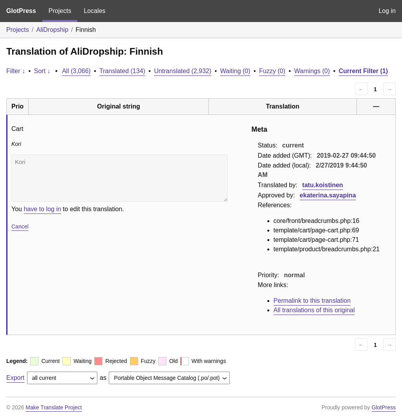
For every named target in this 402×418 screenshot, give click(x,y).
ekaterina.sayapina (328, 195)
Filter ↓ (15, 71)
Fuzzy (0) (272, 71)
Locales (94, 10)
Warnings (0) (312, 71)
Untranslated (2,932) (182, 71)
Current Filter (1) (363, 71)
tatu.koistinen (322, 185)
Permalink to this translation (312, 300)
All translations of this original (314, 310)
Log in (387, 10)
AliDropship (52, 29)
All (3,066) (76, 71)
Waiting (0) (235, 71)
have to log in (42, 209)
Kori (119, 178)
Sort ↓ (42, 71)
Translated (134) (122, 71)
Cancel (20, 226)
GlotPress (21, 10)
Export (15, 377)
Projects (60, 10)
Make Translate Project (54, 407)
